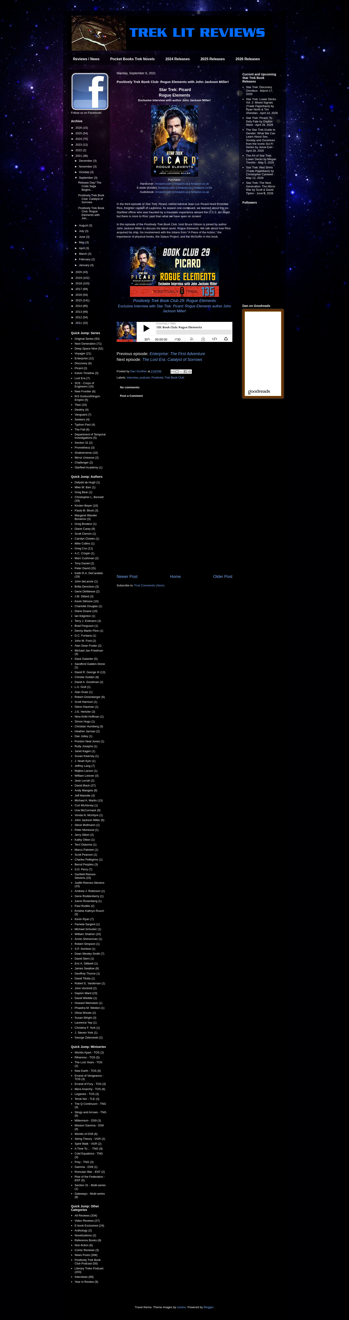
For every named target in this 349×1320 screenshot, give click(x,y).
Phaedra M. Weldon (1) (89, 1008)
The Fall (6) (82, 429)
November (86, 166)
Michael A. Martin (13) (89, 800)
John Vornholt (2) (86, 988)
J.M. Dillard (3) (84, 596)
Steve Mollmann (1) (87, 825)
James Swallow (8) (87, 968)
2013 (79, 311)
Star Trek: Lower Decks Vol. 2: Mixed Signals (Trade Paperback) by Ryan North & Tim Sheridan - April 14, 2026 (262, 106)
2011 (79, 323)
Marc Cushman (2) (87, 558)
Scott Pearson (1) (86, 854)
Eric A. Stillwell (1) (86, 963)
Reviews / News (86, 59)
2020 (79, 272)
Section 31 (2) (84, 442)
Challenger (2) (84, 462)
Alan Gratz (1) (84, 692)
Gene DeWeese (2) (87, 591)
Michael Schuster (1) (88, 929)
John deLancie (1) (86, 581)
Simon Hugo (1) (85, 721)
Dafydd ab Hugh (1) (87, 482)
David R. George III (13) (90, 672)
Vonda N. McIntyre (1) (89, 815)
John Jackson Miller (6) (89, 820)
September (86, 177)
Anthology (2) (83, 1230)
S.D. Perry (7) (83, 869)
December (86, 160)
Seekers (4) (82, 419)
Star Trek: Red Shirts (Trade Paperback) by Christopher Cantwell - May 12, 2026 (260, 173)
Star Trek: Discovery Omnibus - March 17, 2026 (259, 90)
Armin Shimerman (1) (88, 939)
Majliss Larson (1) (86, 770)
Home (175, 576)
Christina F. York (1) (87, 1027)
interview (132, 377)
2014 (79, 306)
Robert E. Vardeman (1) (90, 983)
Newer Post (127, 576)
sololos (181, 1307)
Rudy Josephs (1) (86, 746)
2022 (79, 150)
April (82, 248)
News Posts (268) (86, 1255)
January (84, 265)
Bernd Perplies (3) (86, 864)
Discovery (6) (83, 363)
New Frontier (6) (85, 391)
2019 (79, 277)
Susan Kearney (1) (87, 756)
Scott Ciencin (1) (85, 533)
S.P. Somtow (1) (85, 948)
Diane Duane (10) (86, 611)
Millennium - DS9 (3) (88, 1120)
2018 (79, 283)
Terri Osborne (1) (85, 844)
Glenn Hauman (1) (86, 706)
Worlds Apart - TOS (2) (89, 1052)
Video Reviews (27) (87, 1220)
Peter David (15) (85, 568)
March (83, 253)
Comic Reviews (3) (87, 1250)
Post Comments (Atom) (149, 585)
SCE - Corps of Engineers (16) (84, 384)
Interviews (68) (84, 1277)
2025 (79, 133)
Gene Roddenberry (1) (89, 896)
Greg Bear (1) (83, 492)
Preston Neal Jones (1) (89, 741)
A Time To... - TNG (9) (89, 1148)
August (84, 225)
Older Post (222, 576)
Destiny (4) (82, 409)
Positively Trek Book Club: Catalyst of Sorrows (91, 199)
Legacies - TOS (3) (87, 1094)
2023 (79, 144)
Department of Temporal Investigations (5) (90, 436)
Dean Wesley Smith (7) (89, 953)
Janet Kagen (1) (85, 751)
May (82, 242)
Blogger (208, 1307)
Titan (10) (81, 404)
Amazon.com (163, 183)
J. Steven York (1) (86, 1032)
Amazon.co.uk (200, 183)
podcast (145, 377)
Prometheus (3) (85, 447)
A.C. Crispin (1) (84, 553)
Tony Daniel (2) (84, 563)
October (84, 172)
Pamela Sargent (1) (87, 924)
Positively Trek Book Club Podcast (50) (88, 1261)
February (85, 259)
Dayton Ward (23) (86, 993)
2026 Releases (247, 59)
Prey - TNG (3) (84, 1162)
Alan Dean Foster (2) (88, 645)
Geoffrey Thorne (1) (87, 973)
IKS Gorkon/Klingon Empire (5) (87, 398)
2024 (79, 139)
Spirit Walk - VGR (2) (88, 1143)
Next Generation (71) (88, 343)
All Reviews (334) (86, 1215)
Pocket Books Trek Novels (132, 59)
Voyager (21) (83, 353)
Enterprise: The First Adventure (177, 354)
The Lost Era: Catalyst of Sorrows (172, 359)
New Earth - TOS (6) (88, 1070)
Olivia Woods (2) (85, 1012)
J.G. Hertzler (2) (85, 711)
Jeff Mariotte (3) (85, 795)
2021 (79, 155)
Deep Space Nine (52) (89, 348)
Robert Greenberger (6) (90, 697)
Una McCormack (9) (87, 810)
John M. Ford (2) (85, 640)
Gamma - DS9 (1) (86, 1167)
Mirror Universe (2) (87, 457)
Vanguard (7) (83, 414)
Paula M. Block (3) (86, 510)
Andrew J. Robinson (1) (90, 891)
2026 (79, 127)
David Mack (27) (85, 785)
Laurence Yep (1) (86, 1022)
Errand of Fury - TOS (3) (90, 1084)
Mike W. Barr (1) (85, 487)
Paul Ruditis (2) (84, 906)
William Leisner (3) (87, 775)
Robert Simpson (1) (87, 944)
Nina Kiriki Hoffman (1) (89, 716)
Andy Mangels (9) (86, 790)
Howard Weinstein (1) (88, 1003)
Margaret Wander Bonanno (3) (86, 517)
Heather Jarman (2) (87, 731)
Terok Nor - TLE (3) (87, 1099)
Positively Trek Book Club (167, 377)
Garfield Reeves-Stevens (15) (85, 876)
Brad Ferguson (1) (86, 625)
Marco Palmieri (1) (86, 849)
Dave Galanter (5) (86, 658)
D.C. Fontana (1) (85, 635)
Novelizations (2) (85, 1235)
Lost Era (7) (82, 378)
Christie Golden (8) (87, 677)
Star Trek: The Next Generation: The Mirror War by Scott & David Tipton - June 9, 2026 (260, 188)
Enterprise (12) (84, 358)
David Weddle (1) (86, 998)
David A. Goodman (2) (89, 682)
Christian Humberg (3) (89, 726)
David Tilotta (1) (85, 978)
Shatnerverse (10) (86, 452)
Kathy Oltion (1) (85, 839)
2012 (79, 317)
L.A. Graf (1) (83, 687)
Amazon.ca (181, 183)
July (82, 231)
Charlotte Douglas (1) (88, 606)
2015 (79, 300)
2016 (79, 294)
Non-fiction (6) (84, 1245)
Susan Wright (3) (85, 1017)
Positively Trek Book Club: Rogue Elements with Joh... (91, 213)
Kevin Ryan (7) (84, 919)
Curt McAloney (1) (86, 805)
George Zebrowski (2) (89, 1037)
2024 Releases (177, 59)
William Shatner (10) (88, 934)
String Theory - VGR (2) (90, 1138)
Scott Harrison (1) (86, 701)
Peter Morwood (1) (87, 830)
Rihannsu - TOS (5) (87, 1057)
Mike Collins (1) (85, 543)
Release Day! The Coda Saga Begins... (89, 186)
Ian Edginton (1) (85, 616)
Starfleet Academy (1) (88, 467)
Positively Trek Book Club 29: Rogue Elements (174, 300)
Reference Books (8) (88, 1240)
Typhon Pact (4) (85, 424)
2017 (79, 289)
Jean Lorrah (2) (84, 780)
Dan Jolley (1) (83, 736)
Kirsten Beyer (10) (86, 505)
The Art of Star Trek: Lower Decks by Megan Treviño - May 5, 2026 (261, 159)
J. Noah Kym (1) (85, 761)
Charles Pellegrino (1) (89, 859)
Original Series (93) (87, 338)
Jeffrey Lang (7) (85, 766)
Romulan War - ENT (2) (90, 1171)
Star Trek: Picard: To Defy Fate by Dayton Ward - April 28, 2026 (259, 121)
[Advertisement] (174, 537)
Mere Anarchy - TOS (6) (90, 1089)
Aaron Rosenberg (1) (88, 901)
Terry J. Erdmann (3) (88, 621)
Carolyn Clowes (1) (87, 538)
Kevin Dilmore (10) (87, 601)
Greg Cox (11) (84, 548)
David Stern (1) (84, 958)
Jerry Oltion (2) (84, 834)
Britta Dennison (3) (87, 586)
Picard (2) (81, 368)
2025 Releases (213, 59)
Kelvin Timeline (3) (86, 373)
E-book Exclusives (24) (89, 1225)
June (82, 236)
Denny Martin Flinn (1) (89, 630)
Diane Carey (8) (85, 528)
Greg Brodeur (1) (85, 524)
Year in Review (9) (86, 1281)
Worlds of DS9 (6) (86, 1134)
